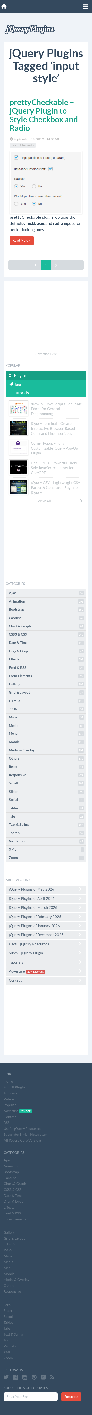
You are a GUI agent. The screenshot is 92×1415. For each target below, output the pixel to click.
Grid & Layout (46, 692)
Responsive (46, 775)
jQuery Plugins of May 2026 (46, 889)
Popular (10, 1105)
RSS (6, 1123)
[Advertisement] (46, 317)
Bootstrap (46, 609)
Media (46, 726)
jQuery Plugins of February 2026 (46, 916)
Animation (46, 601)
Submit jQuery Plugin (46, 953)
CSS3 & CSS (46, 634)
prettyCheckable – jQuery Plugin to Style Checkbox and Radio (44, 115)
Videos (9, 1099)
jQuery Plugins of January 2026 (46, 925)
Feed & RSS (46, 668)
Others (46, 758)
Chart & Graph (46, 626)
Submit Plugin (14, 1087)
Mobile (46, 742)
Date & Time (46, 643)
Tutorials (19, 392)
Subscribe (71, 1397)
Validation (46, 841)
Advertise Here (46, 354)
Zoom (46, 858)
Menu (46, 733)
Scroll (46, 783)
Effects (46, 659)
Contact (46, 980)
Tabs (46, 816)
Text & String (46, 825)
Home (8, 1081)
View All (60, 501)
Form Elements (22, 145)
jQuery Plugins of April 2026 (46, 898)
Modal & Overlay (46, 750)
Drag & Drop (46, 651)
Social (46, 800)
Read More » (21, 240)
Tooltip (46, 833)
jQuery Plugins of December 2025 (46, 935)
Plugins (17, 375)
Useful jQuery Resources (46, 944)
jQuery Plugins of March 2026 (46, 907)
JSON (46, 709)
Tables (46, 808)
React (46, 767)
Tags (15, 384)
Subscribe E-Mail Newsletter (25, 1134)
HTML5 (46, 701)
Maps (46, 717)
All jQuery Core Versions (23, 1140)
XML (46, 849)
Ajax (46, 593)
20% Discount (35, 971)
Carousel (46, 618)
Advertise (46, 971)
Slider (46, 792)
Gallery (46, 684)
